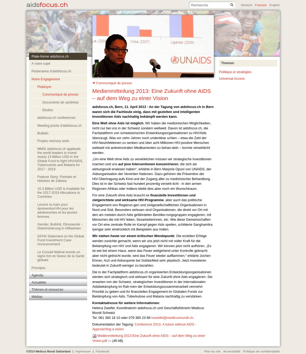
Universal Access (232, 79)
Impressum (83, 351)
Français (261, 5)
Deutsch (246, 5)
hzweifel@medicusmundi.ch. (172, 318)
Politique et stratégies (235, 72)
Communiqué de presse (114, 83)
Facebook (102, 351)
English (275, 5)
